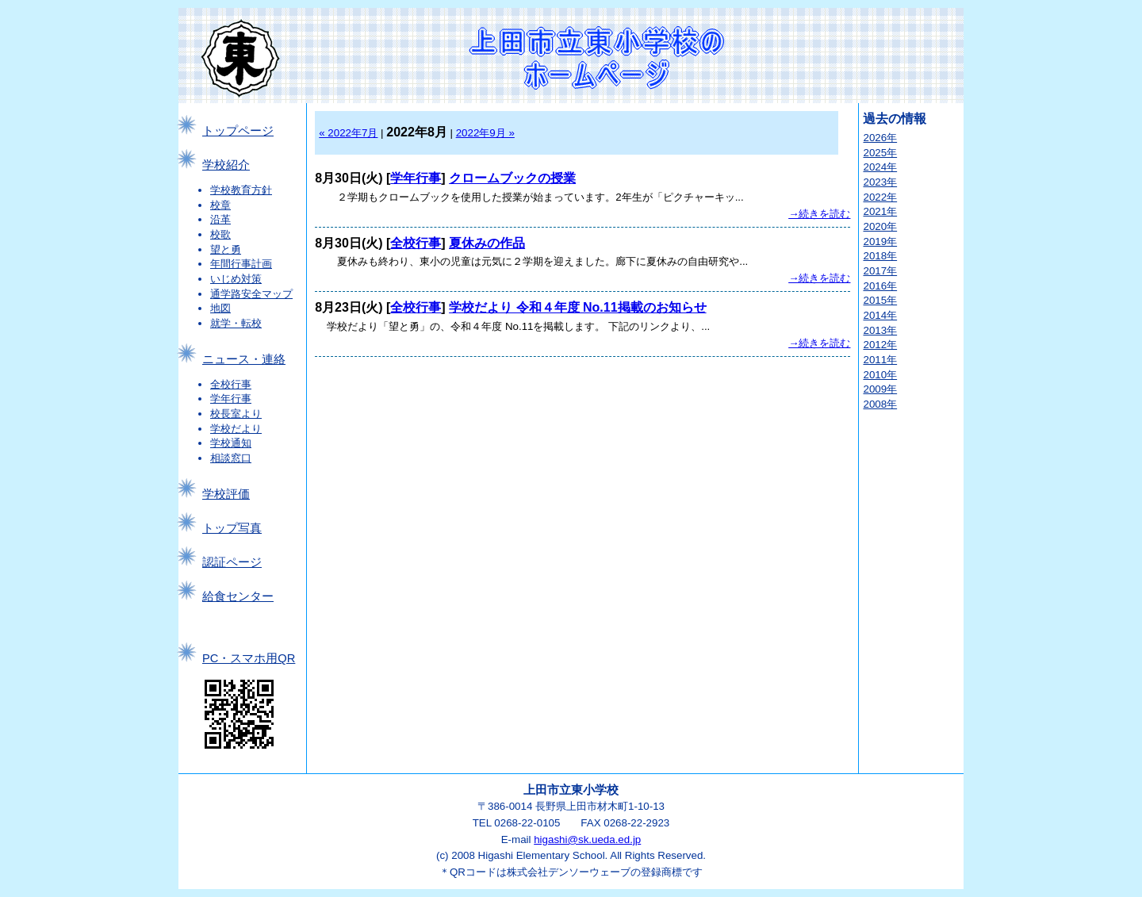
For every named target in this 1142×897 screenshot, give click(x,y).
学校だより (236, 429)
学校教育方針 (241, 190)
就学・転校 (236, 323)
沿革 (220, 219)
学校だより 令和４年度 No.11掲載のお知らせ (577, 307)
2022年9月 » (485, 133)
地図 (220, 308)
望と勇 (225, 249)
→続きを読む (819, 214)
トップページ (238, 131)
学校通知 (230, 443)
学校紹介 (226, 165)
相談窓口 (230, 458)
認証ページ (232, 562)
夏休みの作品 (487, 243)
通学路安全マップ (251, 294)
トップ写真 (232, 528)
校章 (220, 205)
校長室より (236, 414)
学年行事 (230, 398)
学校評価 (226, 494)
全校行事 (230, 384)
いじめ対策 (236, 279)
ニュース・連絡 (244, 359)
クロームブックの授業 (512, 178)
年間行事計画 (241, 264)
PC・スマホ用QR (248, 658)
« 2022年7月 (348, 133)
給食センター (238, 596)
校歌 (220, 234)
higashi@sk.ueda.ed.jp (587, 839)
